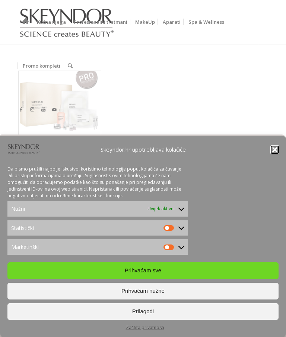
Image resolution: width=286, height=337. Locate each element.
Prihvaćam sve (143, 270)
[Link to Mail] (54, 109)
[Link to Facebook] (20, 109)
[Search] (70, 66)
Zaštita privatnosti (145, 327)
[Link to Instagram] (32, 109)
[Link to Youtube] (43, 109)
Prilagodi (143, 311)
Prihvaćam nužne (143, 291)
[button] (275, 149)
